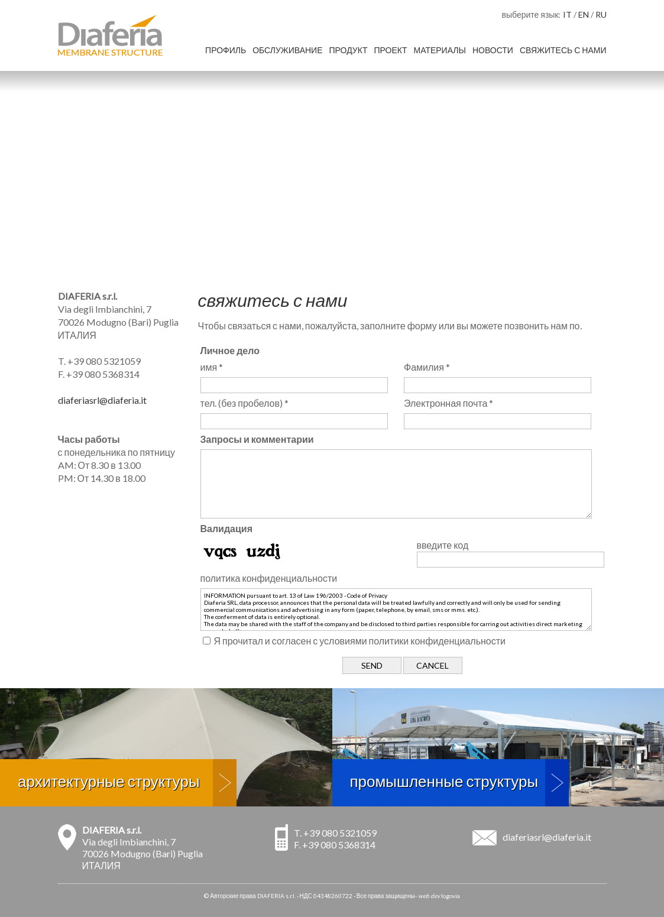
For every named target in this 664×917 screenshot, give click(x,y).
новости (492, 50)
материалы (439, 50)
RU (601, 14)
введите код (443, 544)
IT (567, 14)
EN (583, 14)
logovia (450, 895)
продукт (348, 50)
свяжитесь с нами (563, 50)
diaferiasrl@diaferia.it (102, 400)
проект (390, 50)
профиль (225, 50)
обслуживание (287, 50)
